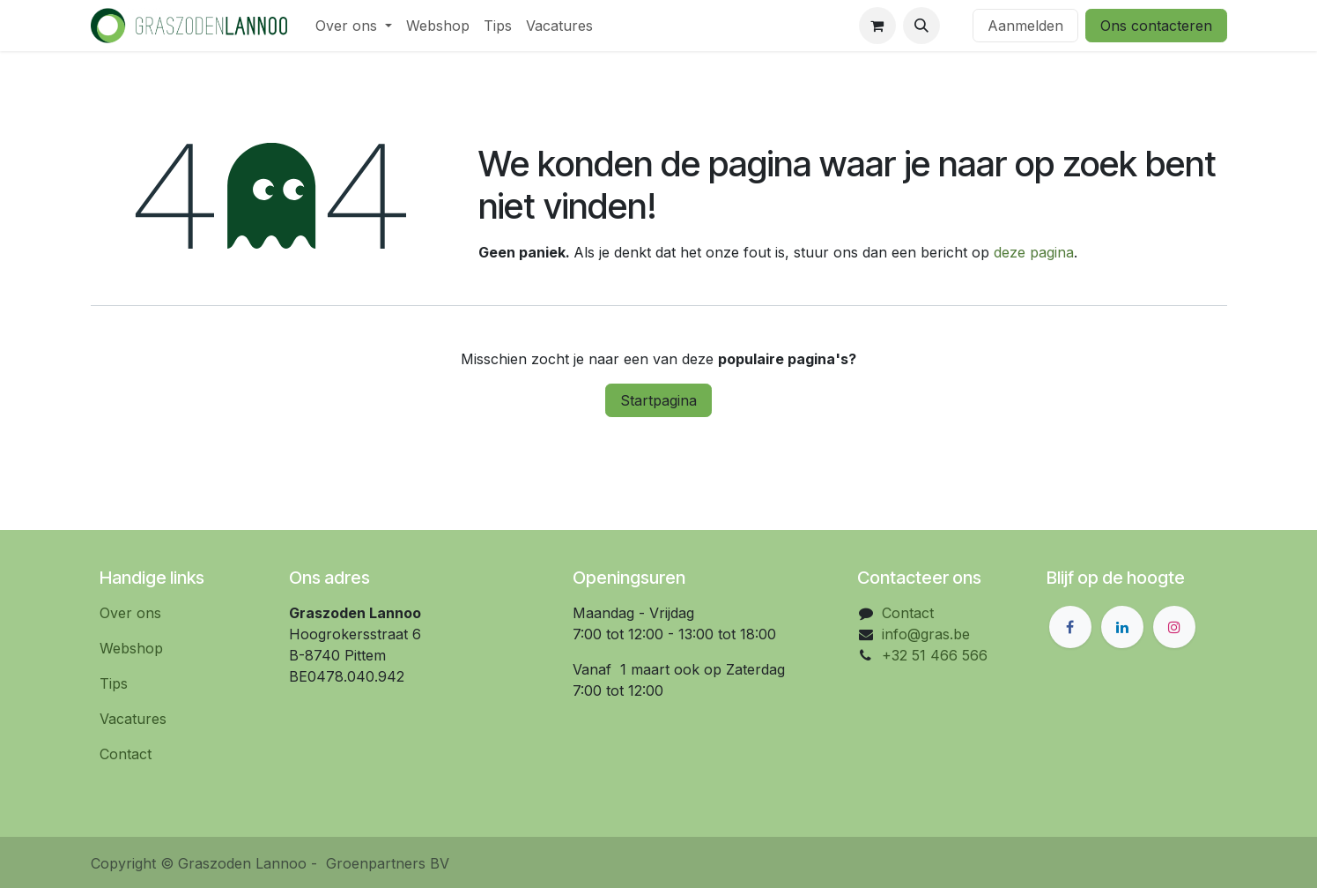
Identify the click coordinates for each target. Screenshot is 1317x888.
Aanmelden (1025, 25)
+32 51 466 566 (935, 655)
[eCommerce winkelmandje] (877, 25)
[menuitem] (353, 25)
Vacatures (133, 719)
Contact (126, 754)
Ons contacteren (1156, 25)
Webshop (131, 648)
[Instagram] (1174, 627)
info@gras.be (926, 634)
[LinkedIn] (1122, 627)
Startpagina (658, 400)
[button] (921, 25)
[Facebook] (1070, 627)
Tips (114, 683)
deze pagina (1034, 252)
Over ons (130, 613)
